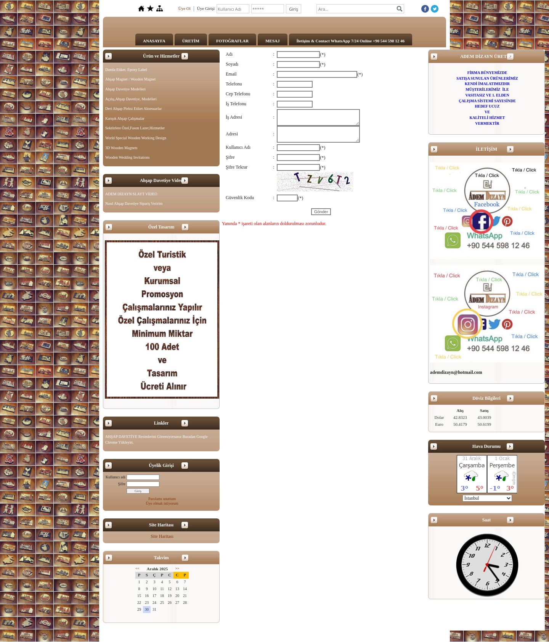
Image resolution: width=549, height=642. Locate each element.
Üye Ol (184, 8)
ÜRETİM (190, 41)
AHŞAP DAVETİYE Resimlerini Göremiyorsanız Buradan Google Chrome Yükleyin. (156, 439)
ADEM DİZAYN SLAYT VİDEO (131, 194)
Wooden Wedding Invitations (127, 157)
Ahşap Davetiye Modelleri (125, 89)
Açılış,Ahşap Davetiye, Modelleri (131, 99)
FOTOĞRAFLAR (232, 41)
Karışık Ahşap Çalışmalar (124, 118)
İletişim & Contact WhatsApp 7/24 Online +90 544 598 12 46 (351, 41)
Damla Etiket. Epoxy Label (126, 70)
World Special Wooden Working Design (135, 138)
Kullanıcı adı (115, 477)
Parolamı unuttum (162, 499)
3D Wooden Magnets (121, 148)
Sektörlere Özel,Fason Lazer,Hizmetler (135, 128)
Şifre (121, 484)
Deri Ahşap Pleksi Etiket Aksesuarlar (133, 108)
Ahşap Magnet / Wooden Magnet (130, 79)
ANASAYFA (154, 41)
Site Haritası (162, 536)
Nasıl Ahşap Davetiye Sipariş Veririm (133, 203)
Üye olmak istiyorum (162, 503)
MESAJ (272, 41)
